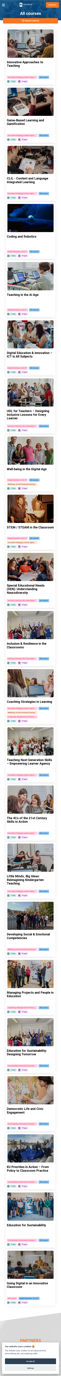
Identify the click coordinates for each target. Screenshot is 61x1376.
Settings (30, 1368)
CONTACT (52, 5)
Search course (30, 20)
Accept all (30, 1361)
